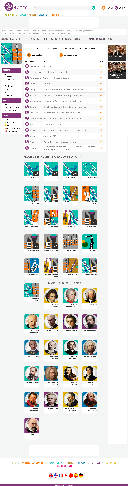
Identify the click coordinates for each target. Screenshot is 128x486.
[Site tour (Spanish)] (75, 475)
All (5, 74)
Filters (38, 55)
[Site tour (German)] (80, 475)
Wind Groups (7, 31)
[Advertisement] (64, 22)
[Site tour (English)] (51, 475)
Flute (4, 33)
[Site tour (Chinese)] (70, 475)
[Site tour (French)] (61, 475)
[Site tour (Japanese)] (65, 475)
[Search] (93, 8)
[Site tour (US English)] (56, 475)
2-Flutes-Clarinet (21, 31)
